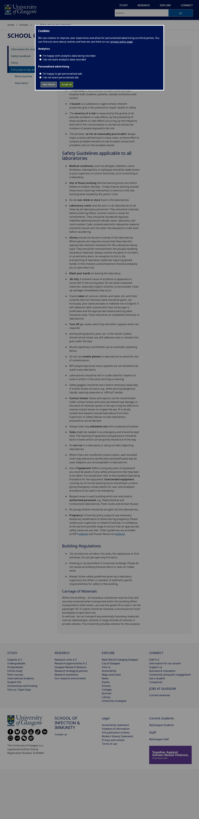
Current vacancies (159, 695)
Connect (187, 5)
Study (123, 5)
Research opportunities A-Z (71, 663)
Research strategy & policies (71, 671)
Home (10, 25)
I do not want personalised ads (61, 77)
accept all (66, 84)
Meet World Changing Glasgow (120, 659)
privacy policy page (121, 41)
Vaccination (21, 83)
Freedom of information (116, 728)
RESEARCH (62, 653)
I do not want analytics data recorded (64, 59)
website (83, 534)
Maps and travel (111, 674)
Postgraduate (15, 667)
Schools (23, 25)
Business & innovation (162, 671)
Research (144, 5)
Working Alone (23, 76)
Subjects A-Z (14, 659)
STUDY (12, 653)
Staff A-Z (154, 659)
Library (106, 697)
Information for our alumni (165, 663)
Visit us (106, 667)
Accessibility (109, 671)
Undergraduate (16, 663)
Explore (165, 5)
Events (106, 682)
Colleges (107, 689)
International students (20, 678)
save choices (48, 84)
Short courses (15, 674)
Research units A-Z (66, 659)
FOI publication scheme (115, 732)
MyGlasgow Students (161, 725)
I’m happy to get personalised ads (62, 73)
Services (106, 693)
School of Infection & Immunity (67, 722)
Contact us (61, 734)
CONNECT (156, 653)
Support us (155, 667)
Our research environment (70, 678)
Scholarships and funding (22, 686)
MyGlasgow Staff (159, 739)
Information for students (25, 49)
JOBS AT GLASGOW (162, 688)
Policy (14, 62)
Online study (14, 671)
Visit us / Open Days (19, 689)
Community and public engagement (170, 674)
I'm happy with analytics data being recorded (69, 55)
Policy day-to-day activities (26, 69)
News (105, 678)
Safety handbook (21, 56)
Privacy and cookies (113, 740)
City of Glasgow (111, 663)
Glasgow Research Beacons (70, 667)
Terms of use (109, 743)
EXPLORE (108, 653)
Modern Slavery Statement (117, 736)
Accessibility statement (115, 725)
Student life (14, 682)
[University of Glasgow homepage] (20, 9)
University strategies (114, 701)
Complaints (156, 682)
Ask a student (157, 678)
